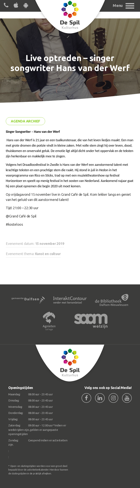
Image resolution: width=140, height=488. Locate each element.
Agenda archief (25, 121)
